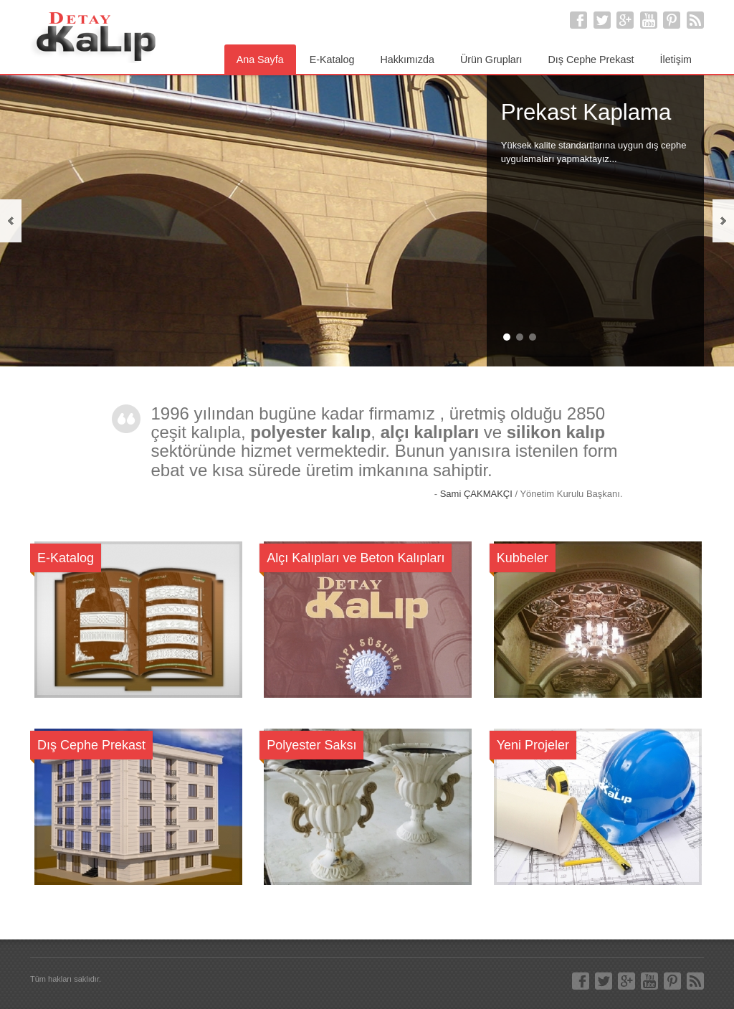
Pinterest (671, 20)
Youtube (648, 20)
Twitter (602, 20)
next (723, 220)
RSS (695, 20)
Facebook (578, 20)
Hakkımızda (407, 59)
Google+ (625, 20)
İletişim (676, 59)
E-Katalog (332, 59)
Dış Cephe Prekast (591, 59)
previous (11, 220)
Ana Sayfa (260, 59)
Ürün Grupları (491, 59)
